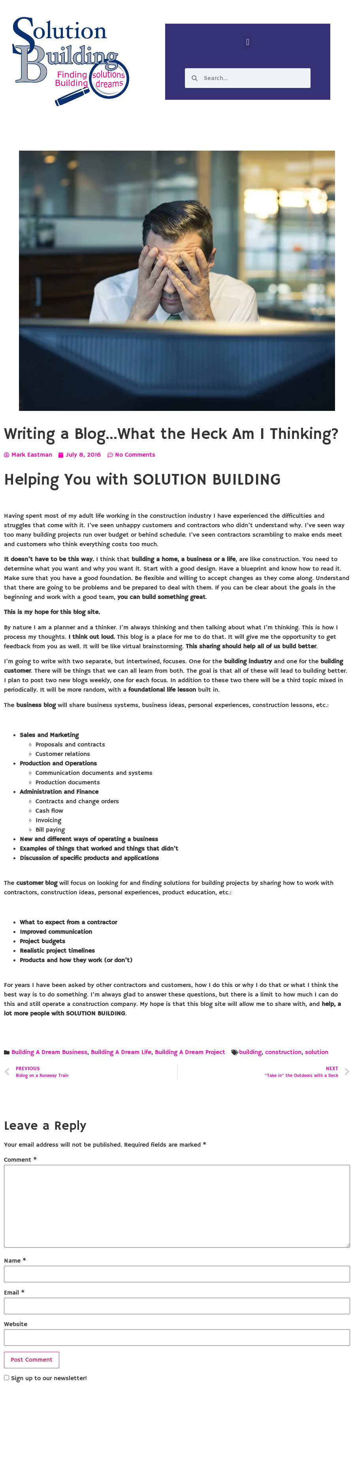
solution (316, 1052)
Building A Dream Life (121, 1052)
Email (14, 1293)
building (250, 1052)
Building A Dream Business (49, 1052)
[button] (247, 42)
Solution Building (139, 1446)
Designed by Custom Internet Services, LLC (231, 1446)
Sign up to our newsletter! (49, 1378)
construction (283, 1052)
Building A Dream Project (190, 1052)
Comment (20, 1160)
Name (15, 1261)
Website (15, 1324)
